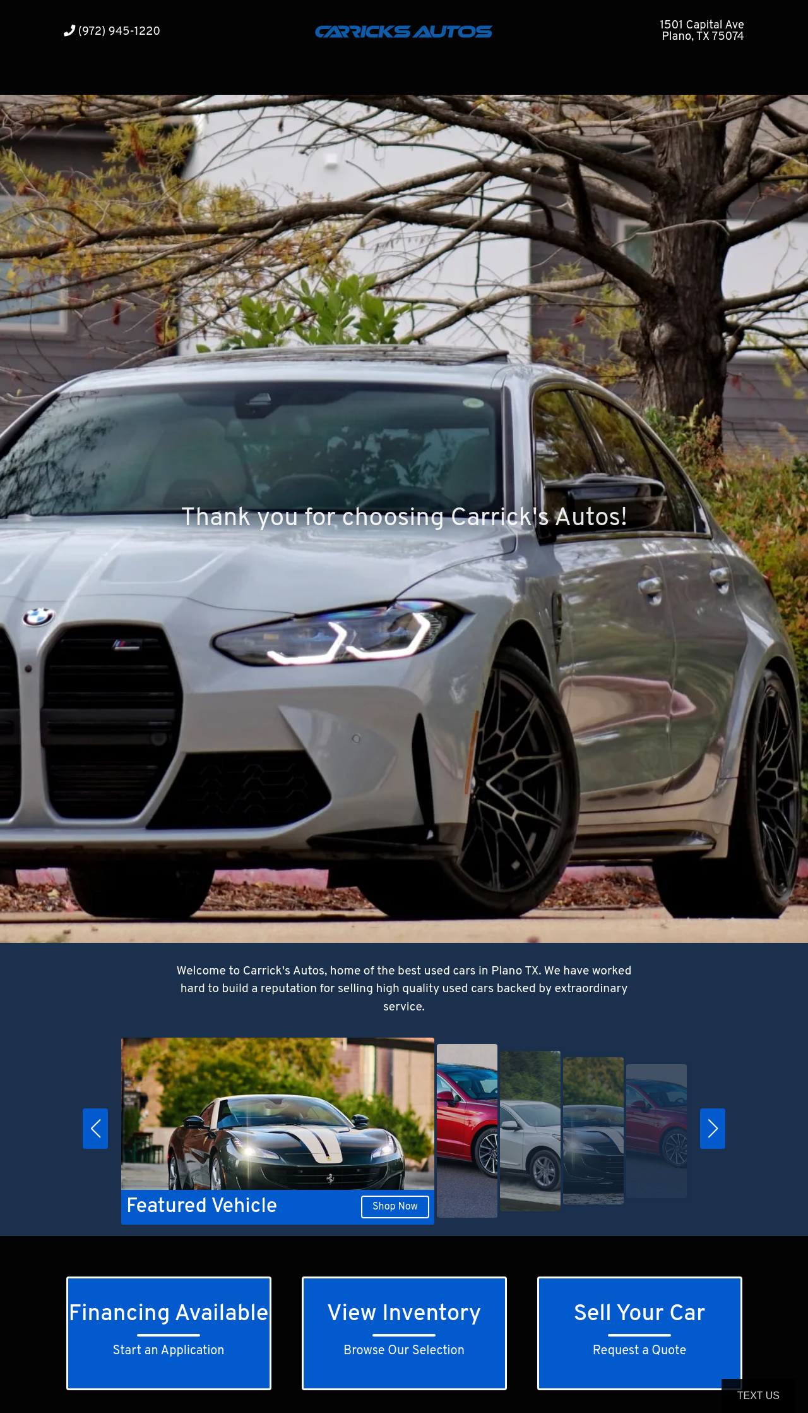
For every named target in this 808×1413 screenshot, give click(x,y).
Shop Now (395, 1207)
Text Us (758, 1395)
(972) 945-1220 (112, 32)
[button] (95, 1128)
